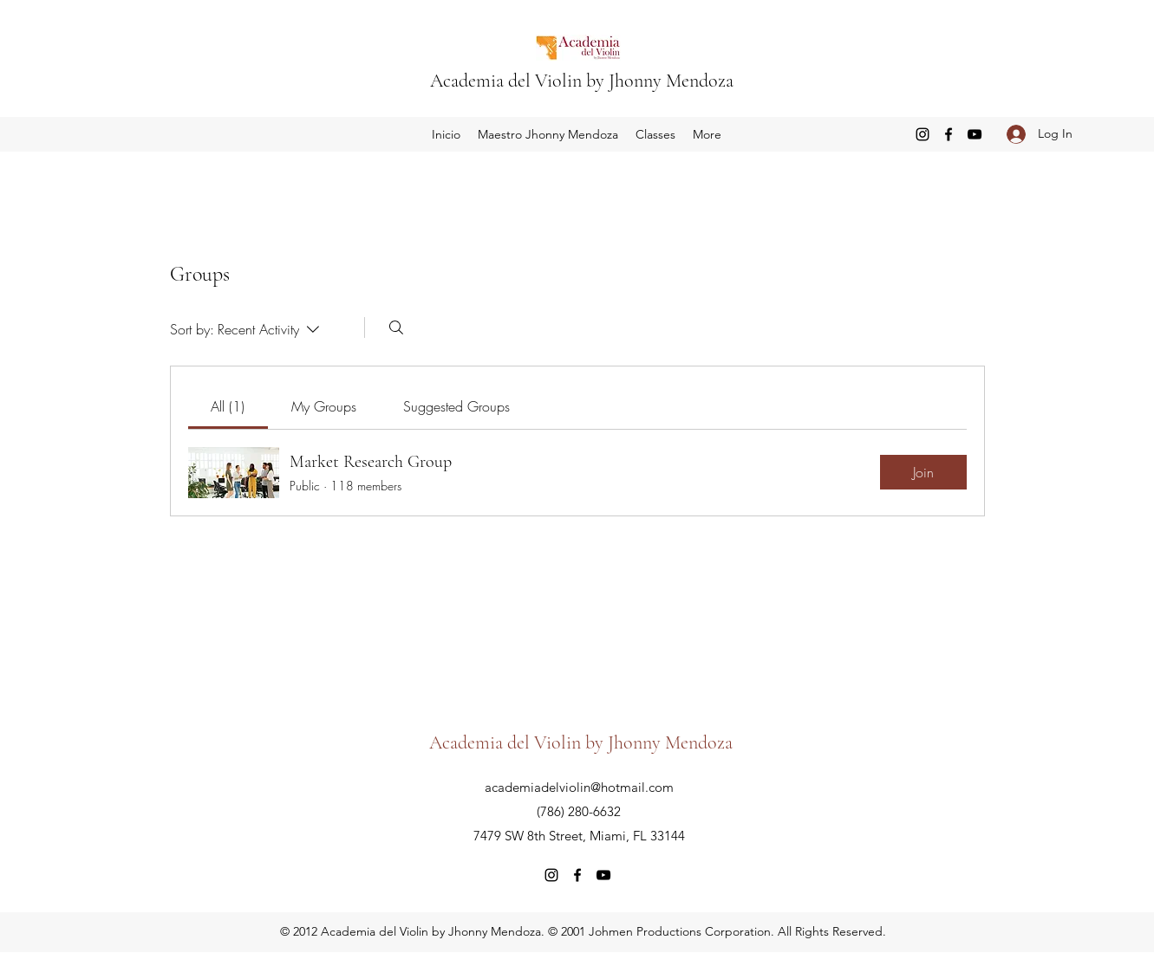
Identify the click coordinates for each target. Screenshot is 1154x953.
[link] (227, 406)
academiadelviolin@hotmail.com (579, 787)
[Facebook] (948, 134)
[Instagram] (922, 134)
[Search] (396, 327)
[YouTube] (974, 134)
